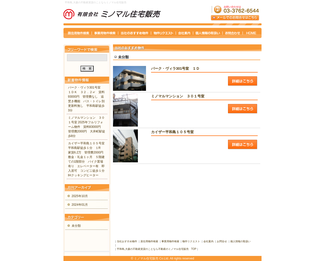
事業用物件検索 (170, 241)
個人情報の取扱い (240, 241)
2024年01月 (80, 204)
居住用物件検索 (149, 241)
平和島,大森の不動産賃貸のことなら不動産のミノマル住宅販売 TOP (156, 249)
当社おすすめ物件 (127, 241)
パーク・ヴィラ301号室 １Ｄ (175, 68)
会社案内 (208, 241)
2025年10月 (80, 196)
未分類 (76, 226)
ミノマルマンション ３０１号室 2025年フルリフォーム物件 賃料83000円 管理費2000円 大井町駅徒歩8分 (86, 127)
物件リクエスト (191, 241)
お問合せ (222, 241)
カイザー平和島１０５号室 (177, 132)
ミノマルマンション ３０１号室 (177, 96)
